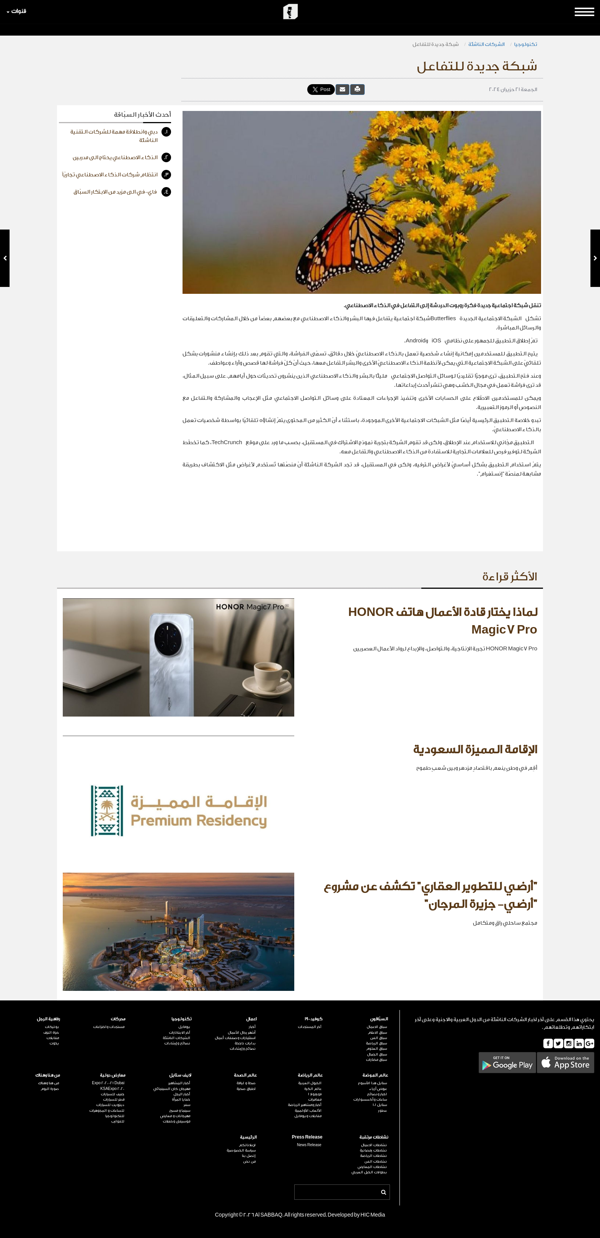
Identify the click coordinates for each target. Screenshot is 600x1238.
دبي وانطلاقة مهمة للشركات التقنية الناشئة (120, 135)
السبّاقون (379, 1018)
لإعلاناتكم (247, 1145)
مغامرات (314, 1099)
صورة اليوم (50, 1089)
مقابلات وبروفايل (307, 1116)
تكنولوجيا (525, 44)
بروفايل (184, 1027)
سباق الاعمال (377, 1027)
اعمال (251, 1018)
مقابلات (52, 1038)
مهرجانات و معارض (175, 1116)
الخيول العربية (309, 1083)
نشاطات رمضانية (373, 1150)
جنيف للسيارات (112, 1094)
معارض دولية (113, 1075)
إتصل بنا (249, 1156)
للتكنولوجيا (114, 1116)
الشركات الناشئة (486, 44)
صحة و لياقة (246, 1083)
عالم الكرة (312, 1089)
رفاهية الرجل (48, 1018)
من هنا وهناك (47, 1075)
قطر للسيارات (113, 1099)
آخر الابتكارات (179, 1032)
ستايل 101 (380, 1105)
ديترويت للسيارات (110, 1105)
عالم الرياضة (310, 1075)
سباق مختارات (376, 1060)
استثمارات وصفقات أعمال (235, 1038)
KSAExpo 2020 (112, 1089)
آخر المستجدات (309, 1027)
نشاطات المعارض (372, 1167)
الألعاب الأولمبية (308, 1111)
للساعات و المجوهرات (106, 1111)
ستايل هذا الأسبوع (372, 1083)
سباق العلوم (376, 1049)
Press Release (307, 1137)
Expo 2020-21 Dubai (108, 1083)
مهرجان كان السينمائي (171, 1089)
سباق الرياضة (376, 1043)
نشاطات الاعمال (374, 1145)
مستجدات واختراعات (108, 1027)
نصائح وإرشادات (243, 1049)
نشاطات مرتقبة (373, 1137)
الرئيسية (248, 1137)
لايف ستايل (180, 1075)
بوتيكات (52, 1027)
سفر (187, 1105)
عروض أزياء (378, 1089)
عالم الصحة (245, 1075)
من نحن (249, 1161)
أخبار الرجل (181, 1094)
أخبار (252, 1027)
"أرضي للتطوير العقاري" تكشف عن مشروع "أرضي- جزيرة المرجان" (430, 895)
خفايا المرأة (181, 1099)
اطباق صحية (246, 1089)
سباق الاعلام (377, 1032)
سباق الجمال (377, 1054)
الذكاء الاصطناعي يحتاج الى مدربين (122, 157)
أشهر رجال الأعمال (242, 1032)
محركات (118, 1018)
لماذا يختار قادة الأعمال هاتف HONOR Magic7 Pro (442, 621)
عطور (382, 1111)
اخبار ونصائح (377, 1094)
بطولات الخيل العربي (369, 1172)
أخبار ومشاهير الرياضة (304, 1105)
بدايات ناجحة (245, 1043)
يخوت (54, 1043)
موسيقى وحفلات (176, 1121)
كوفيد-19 (314, 1018)
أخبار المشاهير (179, 1083)
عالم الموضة (375, 1075)
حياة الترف (51, 1032)
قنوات (16, 11)
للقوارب (117, 1121)
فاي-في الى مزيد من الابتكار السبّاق (122, 192)
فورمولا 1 (314, 1094)
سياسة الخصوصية (241, 1150)
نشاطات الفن (375, 1161)
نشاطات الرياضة (373, 1156)
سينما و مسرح (179, 1111)
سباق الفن (378, 1038)
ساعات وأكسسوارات (370, 1099)
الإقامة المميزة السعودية (475, 749)
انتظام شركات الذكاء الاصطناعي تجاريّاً (116, 174)
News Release (309, 1145)
